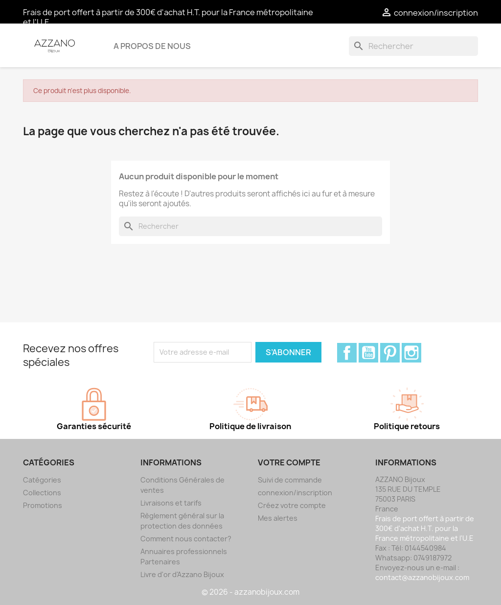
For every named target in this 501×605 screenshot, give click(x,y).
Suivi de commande (290, 479)
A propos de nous (152, 46)
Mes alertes (277, 518)
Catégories (42, 479)
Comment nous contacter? (185, 538)
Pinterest (390, 353)
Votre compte (289, 462)
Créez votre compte (292, 505)
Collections (42, 492)
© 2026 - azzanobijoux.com (250, 592)
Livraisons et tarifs (171, 503)
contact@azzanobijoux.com (422, 577)
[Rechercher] (413, 46)
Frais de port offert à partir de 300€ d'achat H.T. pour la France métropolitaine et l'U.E (168, 17)
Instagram (411, 353)
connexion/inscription (295, 492)
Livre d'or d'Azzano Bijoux (182, 574)
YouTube (368, 353)
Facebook (347, 353)
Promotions (42, 505)
